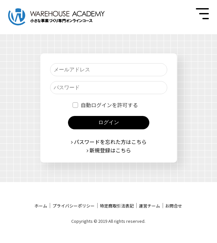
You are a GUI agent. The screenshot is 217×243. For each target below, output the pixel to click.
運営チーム (149, 206)
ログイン (108, 122)
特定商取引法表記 (117, 206)
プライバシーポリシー (73, 206)
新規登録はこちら (110, 150)
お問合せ (173, 206)
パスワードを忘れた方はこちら (110, 142)
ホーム (40, 206)
